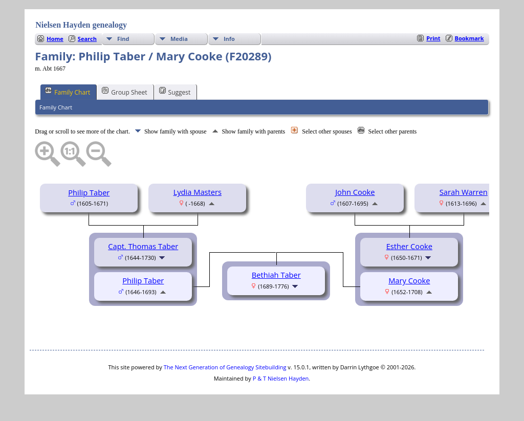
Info (229, 38)
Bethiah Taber (276, 275)
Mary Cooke (409, 280)
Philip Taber (89, 192)
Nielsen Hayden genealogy (81, 24)
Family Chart (67, 91)
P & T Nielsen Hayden (281, 378)
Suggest (175, 91)
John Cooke (355, 192)
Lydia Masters (197, 192)
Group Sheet (124, 91)
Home (55, 38)
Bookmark (469, 38)
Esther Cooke (409, 246)
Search (87, 38)
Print (433, 38)
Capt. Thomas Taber (143, 246)
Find (123, 38)
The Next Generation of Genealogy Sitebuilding (225, 367)
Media (179, 38)
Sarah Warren (464, 192)
